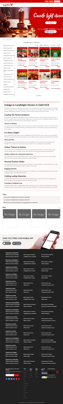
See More (39, 95)
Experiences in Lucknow (11, 316)
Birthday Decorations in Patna (11, 332)
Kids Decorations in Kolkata (46, 275)
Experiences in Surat (11, 345)
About (30, 371)
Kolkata (25, 376)
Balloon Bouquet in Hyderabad (29, 311)
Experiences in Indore (11, 324)
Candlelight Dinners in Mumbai (29, 270)
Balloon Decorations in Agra (11, 292)
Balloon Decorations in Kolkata (11, 277)
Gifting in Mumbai (44, 270)
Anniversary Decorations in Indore (47, 327)
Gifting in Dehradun (27, 363)
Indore (25, 388)
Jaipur (25, 381)
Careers (30, 373)
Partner (30, 375)
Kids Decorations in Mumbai (46, 268)
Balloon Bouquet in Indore (28, 325)
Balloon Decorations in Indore (11, 327)
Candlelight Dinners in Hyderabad (30, 313)
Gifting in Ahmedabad (28, 306)
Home (4, 39)
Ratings (58, 45)
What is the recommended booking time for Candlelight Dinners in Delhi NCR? (20, 202)
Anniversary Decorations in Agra (47, 292)
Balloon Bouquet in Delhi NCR (29, 254)
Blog (58, 4)
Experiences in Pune (11, 281)
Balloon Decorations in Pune (11, 285)
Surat (25, 394)
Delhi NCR (26, 370)
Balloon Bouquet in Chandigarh (29, 340)
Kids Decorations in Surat (46, 347)
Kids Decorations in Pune (46, 283)
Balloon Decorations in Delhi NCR (12, 256)
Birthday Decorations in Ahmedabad (13, 304)
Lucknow (25, 387)
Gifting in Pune (26, 285)
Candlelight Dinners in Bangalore (30, 263)
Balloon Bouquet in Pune (28, 283)
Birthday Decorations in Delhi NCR (12, 254)
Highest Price (46, 45)
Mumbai (25, 374)
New (41, 45)
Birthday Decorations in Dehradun (12, 361)
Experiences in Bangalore (12, 260)
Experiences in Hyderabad (12, 309)
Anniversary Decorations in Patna (47, 334)
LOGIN (47, 1)
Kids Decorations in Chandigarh (47, 340)
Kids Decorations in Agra (46, 290)
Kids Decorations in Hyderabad (47, 311)
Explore (52, 4)
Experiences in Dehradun (12, 359)
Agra (24, 379)
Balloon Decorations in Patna (11, 334)
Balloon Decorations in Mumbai (12, 270)
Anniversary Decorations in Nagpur (48, 356)
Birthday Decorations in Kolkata (12, 275)
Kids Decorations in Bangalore (47, 261)
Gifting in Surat (26, 349)
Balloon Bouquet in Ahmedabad (30, 304)
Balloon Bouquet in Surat (28, 347)
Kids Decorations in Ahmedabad (47, 304)
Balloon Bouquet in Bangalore (29, 261)
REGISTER (51, 1)
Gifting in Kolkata (44, 277)
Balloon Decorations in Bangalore (12, 263)
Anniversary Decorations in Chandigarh (48, 341)
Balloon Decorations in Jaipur (11, 299)
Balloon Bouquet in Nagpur (29, 354)
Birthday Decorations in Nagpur (12, 354)
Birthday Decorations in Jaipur (11, 297)
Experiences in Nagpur (11, 352)
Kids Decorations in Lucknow (46, 318)
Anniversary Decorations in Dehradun (48, 363)
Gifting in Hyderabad (45, 313)
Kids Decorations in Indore (46, 325)
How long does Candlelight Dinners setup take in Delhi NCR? (17, 197)
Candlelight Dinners (9, 39)
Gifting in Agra (26, 292)
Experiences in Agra (10, 288)
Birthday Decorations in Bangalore (12, 261)
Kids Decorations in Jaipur (46, 297)
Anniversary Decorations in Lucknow (48, 320)
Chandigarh (26, 392)
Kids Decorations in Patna (46, 332)
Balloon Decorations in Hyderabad (12, 313)
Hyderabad (26, 385)
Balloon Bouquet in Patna (28, 332)
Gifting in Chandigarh (28, 341)
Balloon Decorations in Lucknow (12, 320)
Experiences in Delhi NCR (12, 252)
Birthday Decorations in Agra (11, 290)
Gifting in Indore (27, 327)
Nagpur (25, 396)
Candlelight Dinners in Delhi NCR (30, 256)
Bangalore (25, 372)
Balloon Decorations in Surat (11, 349)
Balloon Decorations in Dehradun (12, 363)
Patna (25, 390)
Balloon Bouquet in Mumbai (29, 268)
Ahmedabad (26, 383)
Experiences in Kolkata (11, 274)
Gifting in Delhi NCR (45, 256)
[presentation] (3, 217)
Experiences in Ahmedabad (12, 302)
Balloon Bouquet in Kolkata (29, 275)
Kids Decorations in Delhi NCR (47, 254)
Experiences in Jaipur (11, 295)
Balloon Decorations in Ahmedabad (12, 306)
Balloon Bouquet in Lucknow (29, 318)
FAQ (36, 374)
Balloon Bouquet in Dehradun (29, 361)
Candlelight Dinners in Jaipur (29, 299)
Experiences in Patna (11, 331)
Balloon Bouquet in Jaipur (28, 297)
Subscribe (16, 375)
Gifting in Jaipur (44, 299)
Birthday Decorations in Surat (11, 347)
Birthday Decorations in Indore (11, 325)
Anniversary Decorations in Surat (47, 349)
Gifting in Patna (26, 334)
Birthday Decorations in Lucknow (12, 318)
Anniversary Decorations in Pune (47, 285)
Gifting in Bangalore (45, 263)
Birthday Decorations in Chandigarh (12, 340)
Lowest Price (53, 45)
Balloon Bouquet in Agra (28, 290)
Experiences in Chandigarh (12, 338)
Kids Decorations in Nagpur (46, 354)
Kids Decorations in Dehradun (47, 361)
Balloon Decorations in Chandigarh (12, 341)
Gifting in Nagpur (27, 356)
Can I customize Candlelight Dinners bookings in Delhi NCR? (17, 199)
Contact (30, 377)
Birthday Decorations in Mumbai (12, 268)
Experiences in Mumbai (11, 267)
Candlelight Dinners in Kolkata (29, 277)
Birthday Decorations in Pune (11, 283)
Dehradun (25, 398)
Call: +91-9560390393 (6, 1)
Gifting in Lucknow (27, 320)
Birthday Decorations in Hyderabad (12, 311)
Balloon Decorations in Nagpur (11, 356)
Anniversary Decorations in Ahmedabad (48, 306)
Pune (24, 377)
